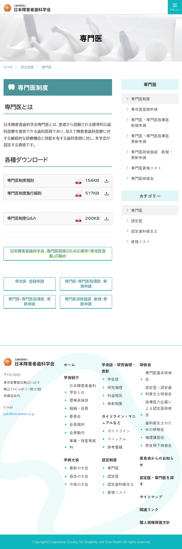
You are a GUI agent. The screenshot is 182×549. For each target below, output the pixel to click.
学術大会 (71, 460)
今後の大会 (78, 484)
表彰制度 (115, 403)
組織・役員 (78, 408)
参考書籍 (115, 447)
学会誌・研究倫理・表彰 (119, 368)
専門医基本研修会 (158, 376)
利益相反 (115, 395)
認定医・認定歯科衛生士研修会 (158, 390)
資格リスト (140, 241)
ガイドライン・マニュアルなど (119, 419)
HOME (8, 67)
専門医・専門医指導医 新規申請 (86, 283)
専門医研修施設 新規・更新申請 (86, 301)
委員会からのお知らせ (157, 461)
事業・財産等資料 (82, 444)
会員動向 (77, 432)
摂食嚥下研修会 (158, 445)
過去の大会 (78, 476)
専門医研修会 (142, 178)
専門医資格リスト (146, 168)
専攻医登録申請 (144, 109)
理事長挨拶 (78, 400)
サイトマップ (151, 497)
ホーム (69, 364)
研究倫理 (115, 387)
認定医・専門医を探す (157, 481)
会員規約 (77, 424)
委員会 (75, 416)
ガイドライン (118, 431)
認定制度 (27, 67)
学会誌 (113, 379)
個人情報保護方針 (155, 522)
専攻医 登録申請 (29, 281)
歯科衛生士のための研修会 (158, 426)
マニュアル (116, 439)
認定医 (136, 220)
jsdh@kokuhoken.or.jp (19, 413)
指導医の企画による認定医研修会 (158, 408)
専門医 (47, 67)
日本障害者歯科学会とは (82, 389)
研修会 (145, 364)
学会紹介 (71, 377)
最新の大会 (78, 468)
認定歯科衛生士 (144, 231)
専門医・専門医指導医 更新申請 (29, 301)
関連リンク (149, 509)
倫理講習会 (154, 437)
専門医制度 (140, 99)
